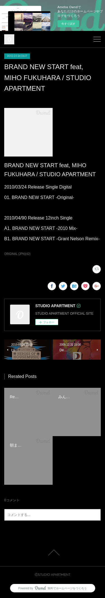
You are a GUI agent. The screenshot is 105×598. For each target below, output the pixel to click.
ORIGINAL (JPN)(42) (17, 253)
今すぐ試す (68, 23)
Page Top (52, 552)
